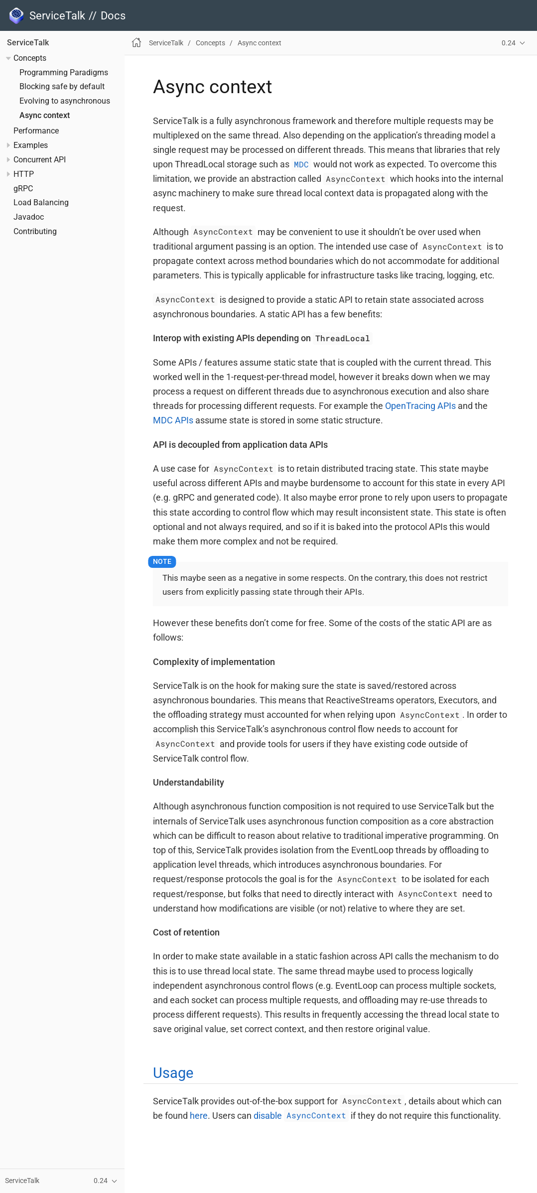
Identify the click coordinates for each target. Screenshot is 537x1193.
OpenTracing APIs (420, 405)
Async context (44, 115)
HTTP (23, 174)
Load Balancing (41, 202)
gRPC (23, 188)
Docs (113, 15)
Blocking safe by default (62, 86)
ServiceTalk (28, 42)
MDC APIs (173, 420)
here (199, 1115)
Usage (173, 1072)
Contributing (35, 231)
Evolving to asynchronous (64, 101)
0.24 (509, 43)
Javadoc (28, 217)
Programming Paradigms (63, 72)
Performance (36, 131)
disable (301, 1115)
